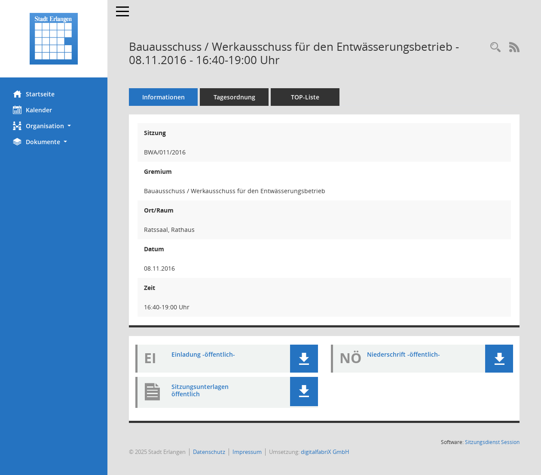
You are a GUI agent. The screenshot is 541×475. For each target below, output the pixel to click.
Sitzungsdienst (492, 442)
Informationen (163, 97)
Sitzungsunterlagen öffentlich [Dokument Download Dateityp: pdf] (200, 390)
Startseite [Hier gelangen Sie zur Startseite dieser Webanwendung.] (34, 93)
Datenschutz (209, 452)
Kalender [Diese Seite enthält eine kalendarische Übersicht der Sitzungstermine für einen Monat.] (32, 109)
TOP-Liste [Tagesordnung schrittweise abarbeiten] (305, 97)
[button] (53, 126)
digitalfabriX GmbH (325, 452)
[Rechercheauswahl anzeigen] (495, 47)
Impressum (247, 452)
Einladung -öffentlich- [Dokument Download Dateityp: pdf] (203, 354)
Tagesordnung (234, 97)
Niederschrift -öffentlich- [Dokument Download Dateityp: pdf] (403, 354)
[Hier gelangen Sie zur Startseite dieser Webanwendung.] (53, 39)
